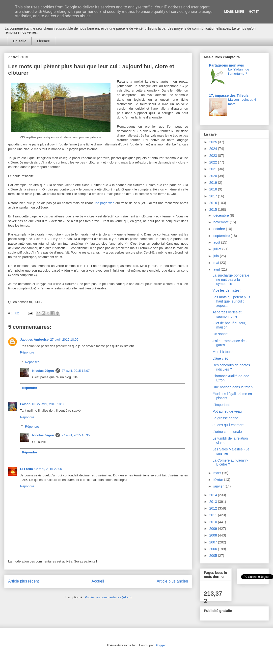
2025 (213, 142)
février (218, 480)
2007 (213, 542)
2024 (213, 149)
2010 (213, 522)
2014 (213, 495)
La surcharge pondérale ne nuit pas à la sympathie (231, 279)
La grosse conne (225, 418)
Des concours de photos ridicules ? (231, 367)
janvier (218, 486)
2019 (213, 183)
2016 (213, 203)
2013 (213, 502)
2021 (213, 169)
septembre (222, 236)
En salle (19, 41)
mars (217, 473)
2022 (213, 162)
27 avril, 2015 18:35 (75, 435)
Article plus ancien (172, 581)
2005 (213, 556)
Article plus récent (23, 581)
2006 (213, 549)
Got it (254, 11)
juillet (217, 249)
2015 (213, 209)
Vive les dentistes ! (227, 290)
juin (216, 256)
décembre (221, 215)
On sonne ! (221, 334)
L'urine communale (227, 432)
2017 (213, 196)
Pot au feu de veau (227, 411)
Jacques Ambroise (34, 339)
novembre (221, 222)
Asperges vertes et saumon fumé (227, 314)
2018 (213, 189)
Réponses (32, 362)
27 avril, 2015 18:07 (75, 371)
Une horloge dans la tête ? (233, 387)
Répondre (27, 352)
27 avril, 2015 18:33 (51, 404)
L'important (221, 405)
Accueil (98, 581)
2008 (213, 535)
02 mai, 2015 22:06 (48, 469)
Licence (43, 41)
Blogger (160, 645)
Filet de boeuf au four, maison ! (229, 325)
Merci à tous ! (223, 352)
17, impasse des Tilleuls (228, 95)
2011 (213, 515)
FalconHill (27, 404)
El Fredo (26, 469)
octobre (219, 229)
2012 (213, 508)
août (217, 242)
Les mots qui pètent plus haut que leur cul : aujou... (231, 301)
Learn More (234, 11)
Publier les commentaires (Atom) (108, 597)
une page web (104, 203)
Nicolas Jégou (43, 371)
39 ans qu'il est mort (228, 425)
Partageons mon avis (226, 65)
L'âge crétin (221, 358)
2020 (213, 176)
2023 (213, 156)
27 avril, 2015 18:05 (64, 339)
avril (217, 269)
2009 (213, 529)
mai (216, 263)
